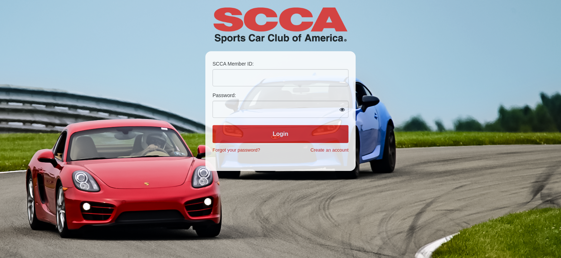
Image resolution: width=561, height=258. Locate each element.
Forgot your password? (236, 150)
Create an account (329, 150)
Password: (224, 95)
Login (280, 134)
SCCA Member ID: (233, 64)
